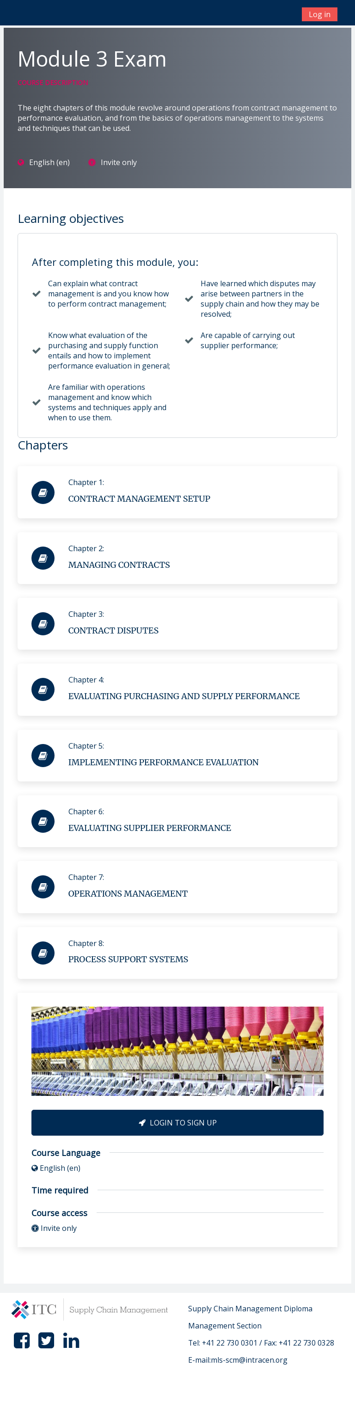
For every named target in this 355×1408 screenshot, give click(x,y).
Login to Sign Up (178, 1123)
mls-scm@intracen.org (249, 1360)
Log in (320, 14)
